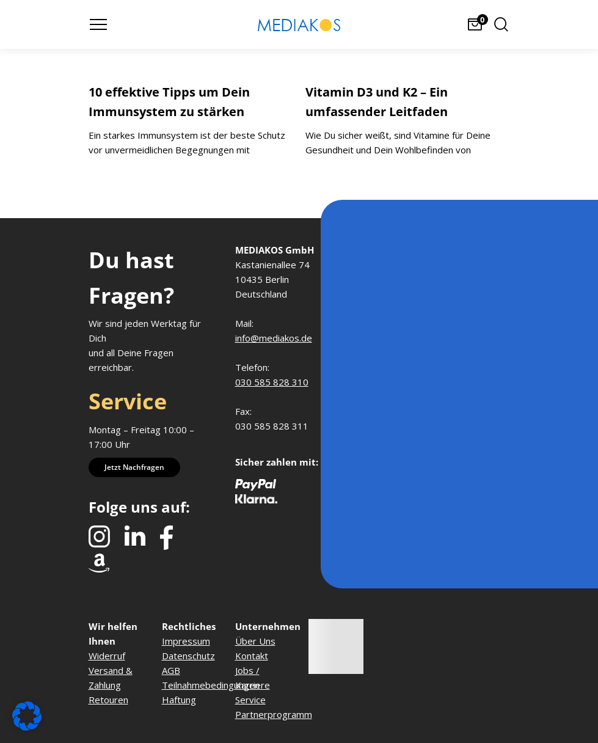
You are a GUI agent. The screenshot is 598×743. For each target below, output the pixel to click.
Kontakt (251, 656)
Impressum (186, 641)
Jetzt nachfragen (134, 467)
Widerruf (107, 656)
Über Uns (255, 641)
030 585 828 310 (271, 382)
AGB (171, 670)
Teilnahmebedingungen (211, 685)
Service (250, 700)
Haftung (179, 700)
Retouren (108, 700)
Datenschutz (188, 656)
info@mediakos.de (273, 338)
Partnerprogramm (273, 714)
